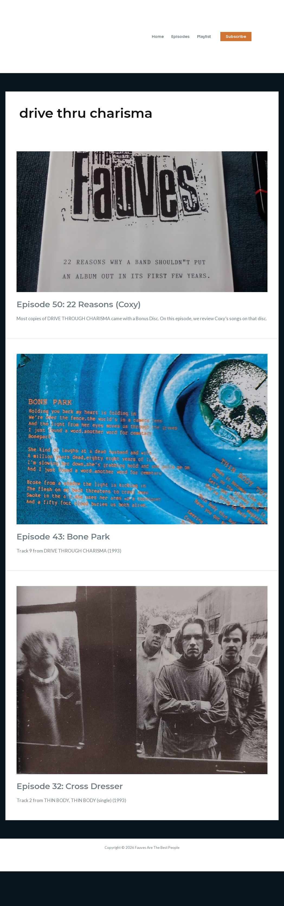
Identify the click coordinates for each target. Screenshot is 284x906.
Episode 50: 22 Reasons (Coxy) (79, 304)
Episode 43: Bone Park (63, 537)
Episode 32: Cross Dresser (70, 786)
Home (158, 36)
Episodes (180, 36)
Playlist (204, 36)
